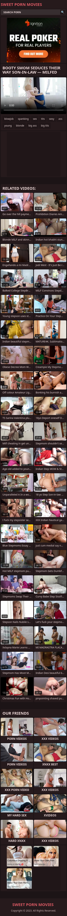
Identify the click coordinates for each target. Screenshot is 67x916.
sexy (51, 118)
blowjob (9, 118)
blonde (20, 125)
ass (60, 118)
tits (43, 118)
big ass (32, 125)
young (8, 125)
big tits (45, 125)
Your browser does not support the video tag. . (33, 95)
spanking (23, 118)
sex (35, 118)
